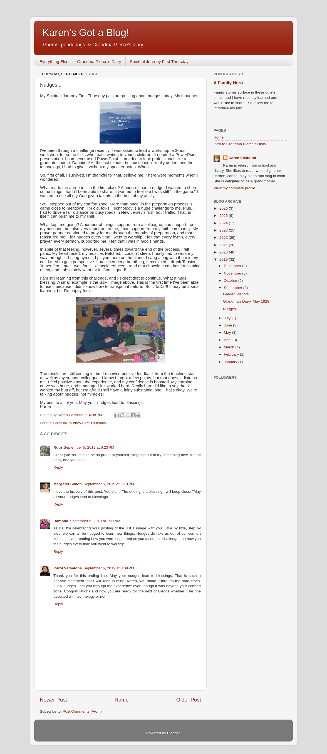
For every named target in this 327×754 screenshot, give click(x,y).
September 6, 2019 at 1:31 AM (95, 521)
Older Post (188, 700)
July (228, 318)
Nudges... (231, 309)
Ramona (60, 521)
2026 (224, 208)
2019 (224, 259)
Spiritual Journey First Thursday (159, 61)
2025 (224, 215)
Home (121, 700)
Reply (58, 467)
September (233, 288)
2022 (224, 237)
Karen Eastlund (242, 158)
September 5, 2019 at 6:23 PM (89, 447)
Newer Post (53, 700)
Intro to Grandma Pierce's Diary (240, 144)
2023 (224, 230)
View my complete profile (234, 188)
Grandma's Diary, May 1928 (246, 301)
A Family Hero (228, 83)
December (233, 266)
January (231, 362)
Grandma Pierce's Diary (99, 61)
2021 (224, 245)
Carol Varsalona (67, 568)
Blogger (173, 733)
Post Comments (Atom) (82, 711)
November (233, 273)
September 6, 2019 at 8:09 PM (108, 568)
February (232, 354)
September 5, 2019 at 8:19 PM (108, 484)
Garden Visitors (236, 294)
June (228, 325)
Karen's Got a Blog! (86, 32)
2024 (224, 223)
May (228, 332)
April (228, 340)
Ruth (57, 447)
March (229, 347)
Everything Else (53, 61)
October (231, 280)
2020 (224, 252)
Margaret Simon (67, 484)
